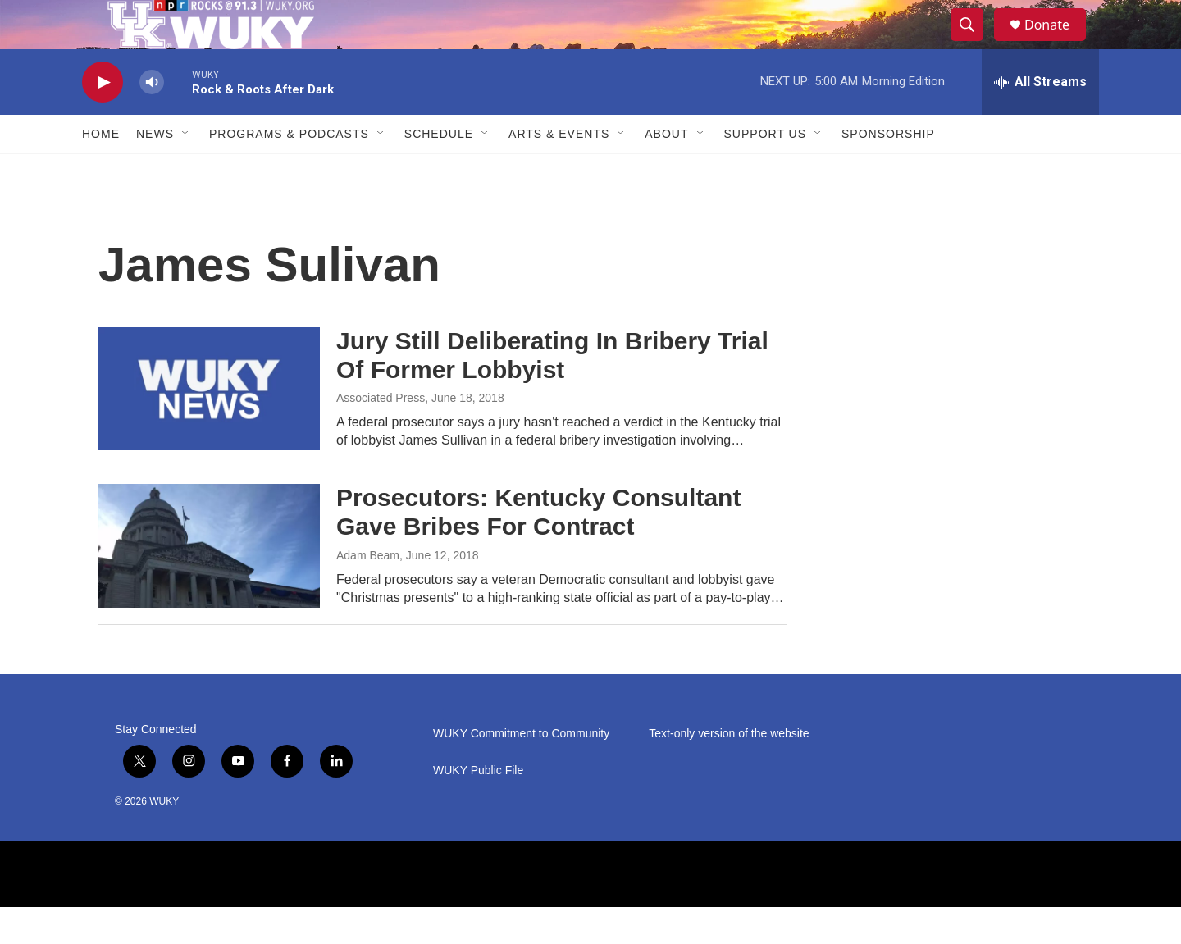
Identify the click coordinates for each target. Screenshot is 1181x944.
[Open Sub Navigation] (186, 170)
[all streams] (1040, 119)
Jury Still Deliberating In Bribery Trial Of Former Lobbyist (552, 392)
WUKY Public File (478, 807)
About (666, 170)
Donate (1057, 43)
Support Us (765, 170)
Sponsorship (888, 170)
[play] (102, 119)
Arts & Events (558, 170)
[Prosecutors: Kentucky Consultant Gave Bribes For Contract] (209, 582)
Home (101, 170)
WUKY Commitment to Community (521, 770)
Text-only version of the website (729, 770)
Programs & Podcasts (289, 170)
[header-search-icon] (974, 43)
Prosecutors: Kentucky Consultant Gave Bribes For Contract (538, 549)
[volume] (152, 119)
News (155, 170)
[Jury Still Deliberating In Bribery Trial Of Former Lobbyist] (209, 425)
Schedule (438, 170)
